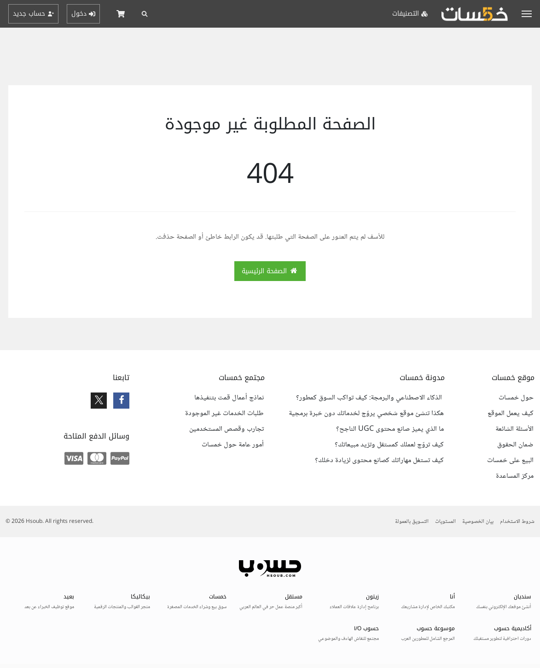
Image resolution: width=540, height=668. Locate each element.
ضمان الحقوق (515, 445)
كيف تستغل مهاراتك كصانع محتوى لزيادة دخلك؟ (379, 460)
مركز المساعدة (515, 476)
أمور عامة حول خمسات (233, 445)
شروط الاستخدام (517, 522)
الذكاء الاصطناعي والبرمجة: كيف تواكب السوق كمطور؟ (370, 398)
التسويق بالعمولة (412, 522)
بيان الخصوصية (478, 522)
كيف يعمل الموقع (511, 413)
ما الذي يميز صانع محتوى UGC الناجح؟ (390, 429)
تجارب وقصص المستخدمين (226, 429)
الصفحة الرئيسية (270, 271)
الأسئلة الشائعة (514, 429)
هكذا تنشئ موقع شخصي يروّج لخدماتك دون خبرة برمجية (366, 413)
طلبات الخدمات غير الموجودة (224, 413)
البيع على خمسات (510, 460)
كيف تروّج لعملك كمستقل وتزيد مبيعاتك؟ (389, 445)
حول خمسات (516, 398)
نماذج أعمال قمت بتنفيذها (229, 398)
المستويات (445, 522)
